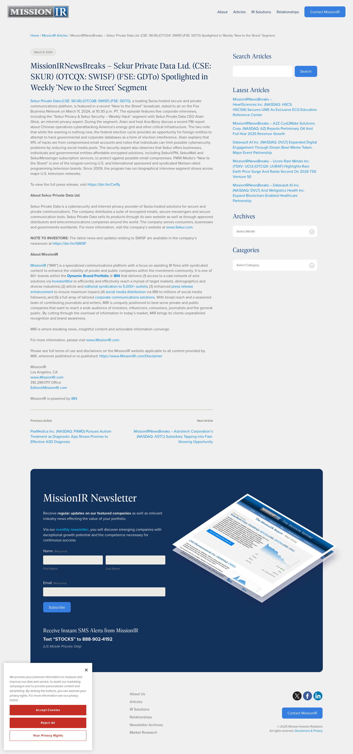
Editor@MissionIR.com (48, 387)
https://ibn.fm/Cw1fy (103, 184)
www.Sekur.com (179, 227)
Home (34, 35)
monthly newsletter (72, 529)
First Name (50, 568)
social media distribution (126, 291)
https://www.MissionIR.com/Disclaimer (130, 355)
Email (54, 582)
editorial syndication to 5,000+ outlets (115, 286)
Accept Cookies (48, 710)
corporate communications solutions (125, 297)
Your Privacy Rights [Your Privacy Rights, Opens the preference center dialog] (48, 735)
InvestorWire (62, 281)
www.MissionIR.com (102, 339)
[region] (48, 706)
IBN (74, 398)
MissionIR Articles (55, 35)
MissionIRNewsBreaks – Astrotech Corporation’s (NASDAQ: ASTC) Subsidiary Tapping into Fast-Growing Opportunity (173, 436)
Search (305, 71)
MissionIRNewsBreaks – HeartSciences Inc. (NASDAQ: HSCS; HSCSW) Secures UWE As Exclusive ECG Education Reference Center (275, 107)
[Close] (86, 670)
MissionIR (38, 265)
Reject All (48, 722)
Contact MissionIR (302, 713)
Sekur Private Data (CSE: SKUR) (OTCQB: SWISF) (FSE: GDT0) (80, 100)
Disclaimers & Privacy (309, 731)
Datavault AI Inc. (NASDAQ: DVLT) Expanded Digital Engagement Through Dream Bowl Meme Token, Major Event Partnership (275, 147)
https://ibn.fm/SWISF (69, 243)
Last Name (113, 568)
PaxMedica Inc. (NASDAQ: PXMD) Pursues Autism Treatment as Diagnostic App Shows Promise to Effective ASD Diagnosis (70, 436)
